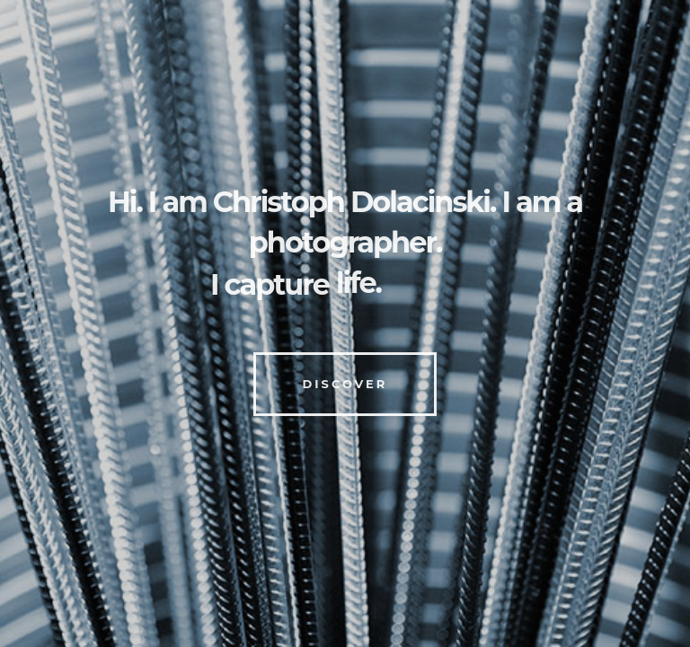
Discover (345, 384)
